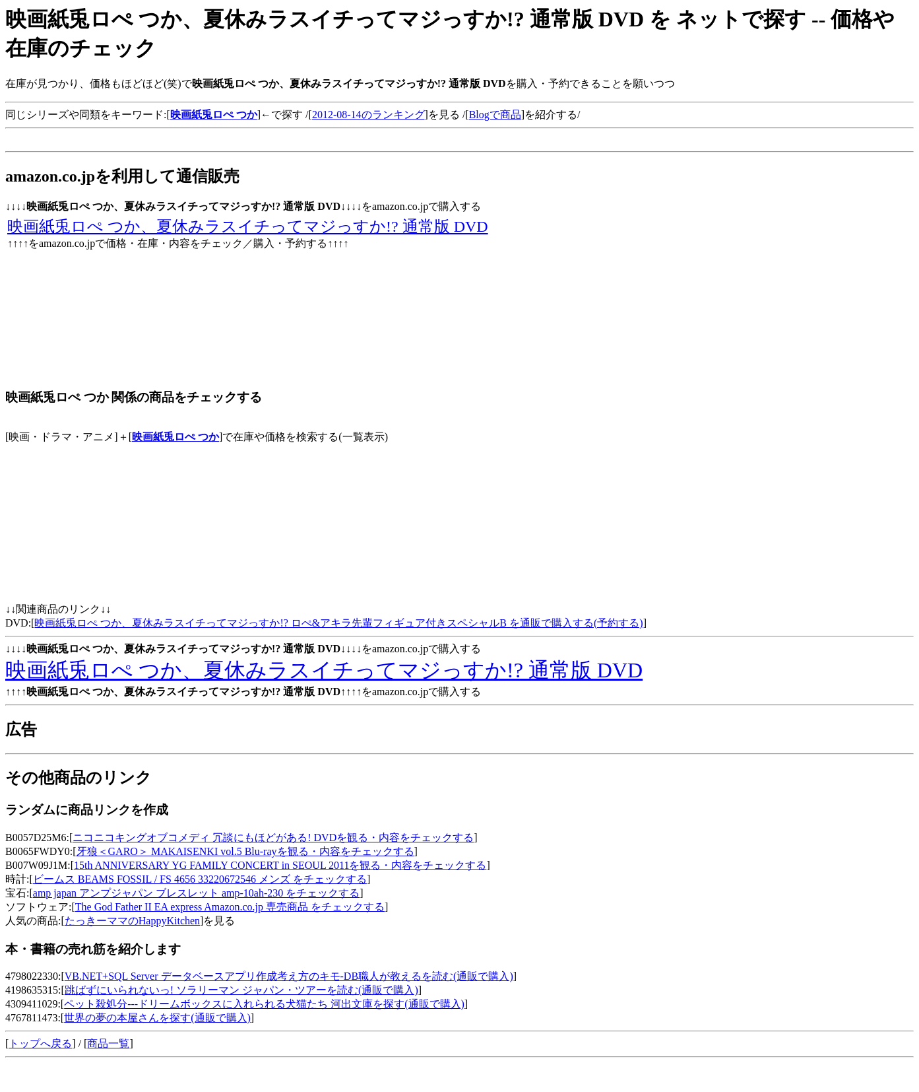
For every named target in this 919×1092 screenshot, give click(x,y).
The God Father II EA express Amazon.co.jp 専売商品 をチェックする (230, 906)
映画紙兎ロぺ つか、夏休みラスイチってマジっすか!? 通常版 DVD (247, 226)
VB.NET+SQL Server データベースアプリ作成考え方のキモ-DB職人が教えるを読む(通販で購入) (289, 976)
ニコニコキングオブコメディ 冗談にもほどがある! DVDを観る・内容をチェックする (273, 837)
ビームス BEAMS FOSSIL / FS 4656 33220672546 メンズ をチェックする (200, 879)
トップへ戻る (40, 1043)
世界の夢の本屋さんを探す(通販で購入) (157, 1017)
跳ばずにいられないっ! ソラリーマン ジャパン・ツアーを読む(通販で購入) (241, 990)
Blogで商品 (495, 114)
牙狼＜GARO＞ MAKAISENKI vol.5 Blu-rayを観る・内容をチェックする (245, 851)
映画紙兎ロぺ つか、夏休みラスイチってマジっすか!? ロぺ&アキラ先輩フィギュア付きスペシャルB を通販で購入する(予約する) (338, 623)
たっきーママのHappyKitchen (132, 920)
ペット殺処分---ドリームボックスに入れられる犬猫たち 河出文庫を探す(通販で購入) (264, 1003)
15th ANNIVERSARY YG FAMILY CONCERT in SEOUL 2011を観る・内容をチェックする (280, 865)
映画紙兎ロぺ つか (175, 436)
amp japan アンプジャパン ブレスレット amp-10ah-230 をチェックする (196, 893)
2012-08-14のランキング (368, 114)
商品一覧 (108, 1043)
